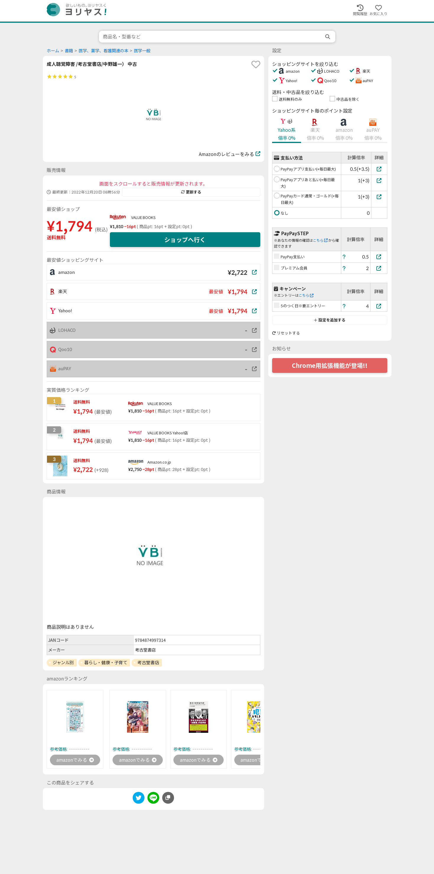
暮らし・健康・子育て (105, 662)
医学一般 (142, 50)
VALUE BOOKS (143, 217)
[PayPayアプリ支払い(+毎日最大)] (379, 169)
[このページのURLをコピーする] (168, 798)
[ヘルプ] (344, 257)
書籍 (69, 50)
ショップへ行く (185, 239)
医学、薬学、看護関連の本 (103, 50)
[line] (153, 799)
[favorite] (255, 64)
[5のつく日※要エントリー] (379, 306)
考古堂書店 (148, 662)
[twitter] (138, 799)
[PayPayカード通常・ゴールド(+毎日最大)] (379, 197)
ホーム (53, 50)
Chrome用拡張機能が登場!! (330, 365)
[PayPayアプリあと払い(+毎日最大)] (379, 180)
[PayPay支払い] (379, 257)
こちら (320, 240)
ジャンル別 (63, 662)
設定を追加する (329, 320)
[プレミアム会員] (379, 268)
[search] (328, 37)
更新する (191, 192)
